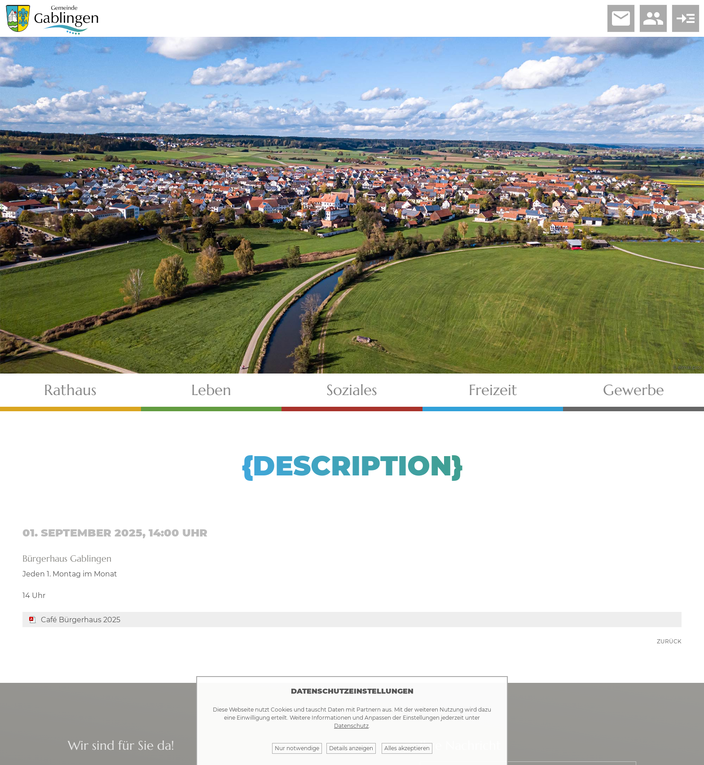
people (653, 18)
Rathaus (70, 390)
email (621, 18)
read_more (685, 18)
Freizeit (493, 390)
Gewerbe (633, 390)
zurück (669, 641)
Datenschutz (351, 725)
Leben (211, 390)
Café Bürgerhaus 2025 (80, 620)
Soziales (351, 390)
